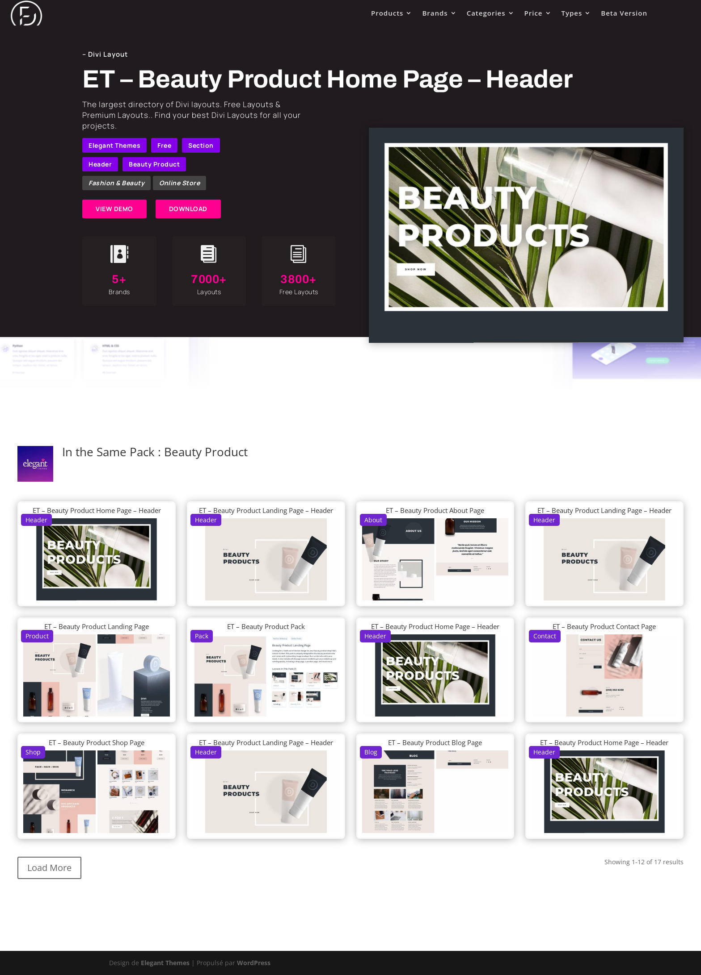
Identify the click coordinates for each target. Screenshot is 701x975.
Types (572, 12)
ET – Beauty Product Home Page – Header (97, 510)
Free (164, 145)
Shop (33, 752)
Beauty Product (154, 164)
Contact (544, 636)
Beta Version (624, 12)
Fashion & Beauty (116, 183)
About (373, 520)
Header (100, 164)
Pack (201, 636)
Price (533, 12)
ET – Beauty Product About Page (435, 510)
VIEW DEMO (114, 208)
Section (201, 145)
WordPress (253, 962)
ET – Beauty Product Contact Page (604, 626)
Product (37, 636)
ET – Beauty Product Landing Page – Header (266, 510)
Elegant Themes (114, 145)
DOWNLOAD (188, 208)
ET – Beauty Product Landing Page (96, 626)
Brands (435, 12)
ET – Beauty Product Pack (266, 626)
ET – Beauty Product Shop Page (96, 742)
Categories (486, 12)
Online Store (179, 183)
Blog (370, 752)
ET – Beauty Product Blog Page (435, 742)
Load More (49, 868)
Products (387, 12)
